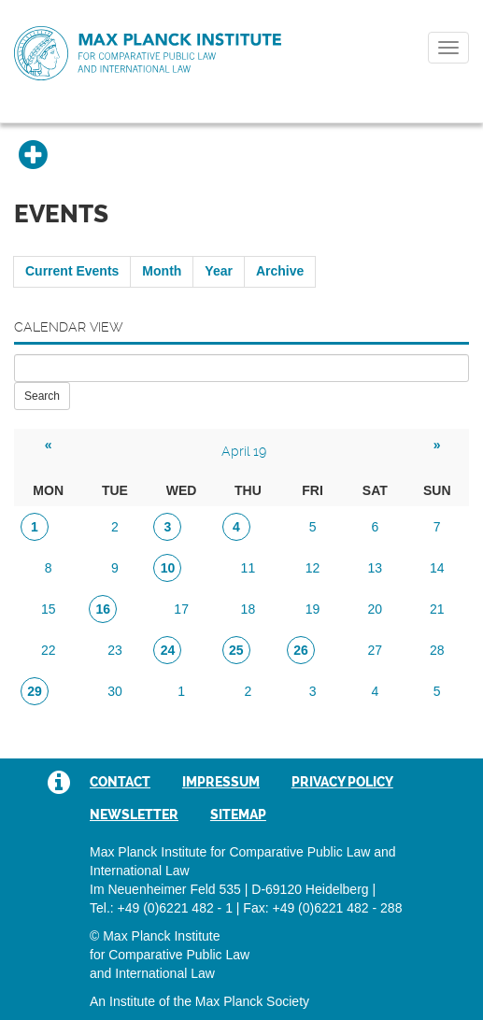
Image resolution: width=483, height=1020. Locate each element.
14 (437, 567)
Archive (280, 270)
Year (219, 270)
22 (48, 650)
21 (437, 609)
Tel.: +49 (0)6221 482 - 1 (161, 907)
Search (42, 396)
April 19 (243, 451)
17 (181, 609)
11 (248, 567)
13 (375, 567)
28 (437, 650)
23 (114, 650)
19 (312, 609)
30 (114, 691)
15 (48, 609)
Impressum (221, 781)
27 (375, 650)
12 (312, 567)
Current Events (72, 270)
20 (375, 609)
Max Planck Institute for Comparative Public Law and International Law (147, 54)
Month (161, 270)
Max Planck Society (252, 1001)
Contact (120, 781)
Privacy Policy (342, 781)
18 (248, 609)
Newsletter (134, 814)
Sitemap (238, 814)
